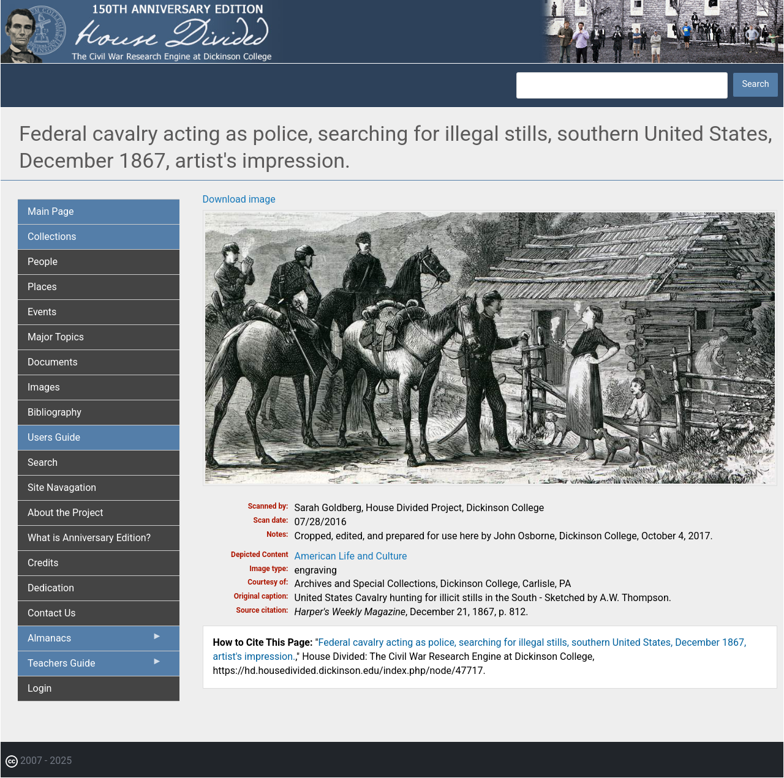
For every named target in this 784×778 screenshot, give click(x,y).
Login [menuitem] (39, 688)
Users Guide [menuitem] (54, 437)
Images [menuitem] (44, 387)
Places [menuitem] (42, 287)
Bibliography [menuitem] (54, 412)
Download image (239, 199)
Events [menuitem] (42, 312)
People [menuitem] (43, 261)
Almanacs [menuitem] (95, 641)
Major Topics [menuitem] (56, 337)
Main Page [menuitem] (51, 211)
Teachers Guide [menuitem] (95, 666)
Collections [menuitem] (52, 236)
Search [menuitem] (43, 462)
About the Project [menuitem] (65, 512)
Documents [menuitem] (53, 362)
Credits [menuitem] (43, 563)
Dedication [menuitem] (51, 588)
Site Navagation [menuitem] (62, 487)
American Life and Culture (351, 556)
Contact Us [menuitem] (52, 613)
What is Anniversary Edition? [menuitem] (89, 538)
